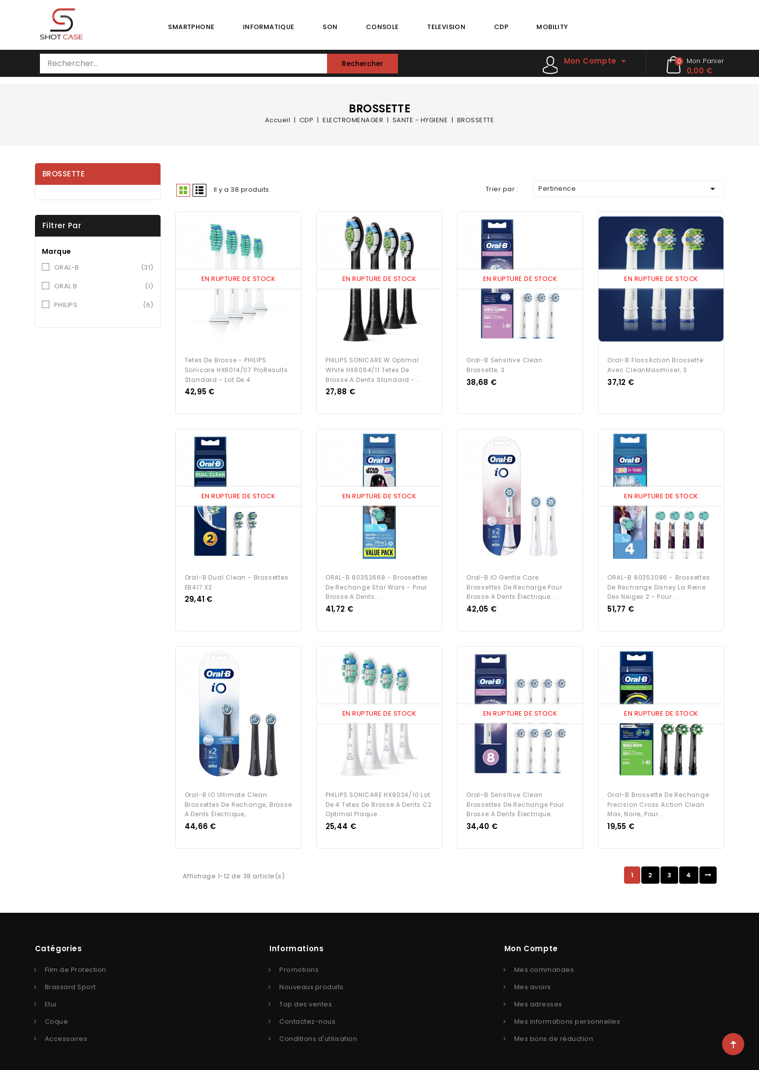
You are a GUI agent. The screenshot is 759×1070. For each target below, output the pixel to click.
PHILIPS (104, 305)
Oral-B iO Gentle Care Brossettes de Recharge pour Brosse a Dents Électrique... (514, 581)
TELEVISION (446, 27)
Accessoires (66, 1030)
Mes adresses (538, 996)
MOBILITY (552, 27)
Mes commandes (544, 961)
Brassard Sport (70, 978)
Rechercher (362, 64)
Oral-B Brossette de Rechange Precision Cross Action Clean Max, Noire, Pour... (658, 796)
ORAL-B (104, 268)
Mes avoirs (532, 978)
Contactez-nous (307, 1013)
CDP (501, 27)
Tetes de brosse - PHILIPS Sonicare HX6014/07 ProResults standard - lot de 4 (236, 367)
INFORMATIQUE (269, 27)
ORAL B (104, 286)
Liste (199, 190)
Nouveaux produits (311, 978)
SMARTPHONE (191, 27)
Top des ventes (305, 996)
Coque (56, 1013)
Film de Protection (75, 961)
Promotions (299, 961)
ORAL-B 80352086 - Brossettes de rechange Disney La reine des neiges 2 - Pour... (658, 581)
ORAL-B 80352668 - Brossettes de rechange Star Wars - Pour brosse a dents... (377, 581)
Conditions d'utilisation (318, 1030)
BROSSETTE (63, 174)
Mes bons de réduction (554, 1030)
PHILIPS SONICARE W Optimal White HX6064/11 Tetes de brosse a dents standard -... (373, 367)
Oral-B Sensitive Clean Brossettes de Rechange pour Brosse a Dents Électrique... (515, 796)
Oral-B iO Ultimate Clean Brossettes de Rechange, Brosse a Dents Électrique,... (238, 796)
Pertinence (628, 189)
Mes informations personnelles (567, 1013)
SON (330, 27)
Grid (183, 190)
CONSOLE (382, 27)
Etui (51, 996)
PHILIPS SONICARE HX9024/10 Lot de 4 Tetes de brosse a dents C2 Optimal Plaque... (379, 796)
